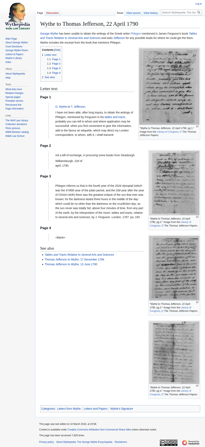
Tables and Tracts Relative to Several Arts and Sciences (79, 254)
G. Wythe (61, 106)
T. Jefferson (78, 106)
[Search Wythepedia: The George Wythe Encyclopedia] (181, 12)
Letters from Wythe (69, 408)
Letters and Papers (95, 408)
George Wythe (49, 33)
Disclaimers (121, 442)
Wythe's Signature (121, 408)
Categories (48, 408)
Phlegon (136, 33)
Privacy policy (46, 442)
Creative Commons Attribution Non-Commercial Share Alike (99, 429)
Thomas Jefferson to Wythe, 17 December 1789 (74, 259)
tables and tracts (115, 117)
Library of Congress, (168, 131)
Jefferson (119, 38)
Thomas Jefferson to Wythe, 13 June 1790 (71, 264)
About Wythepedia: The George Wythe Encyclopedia (84, 442)
